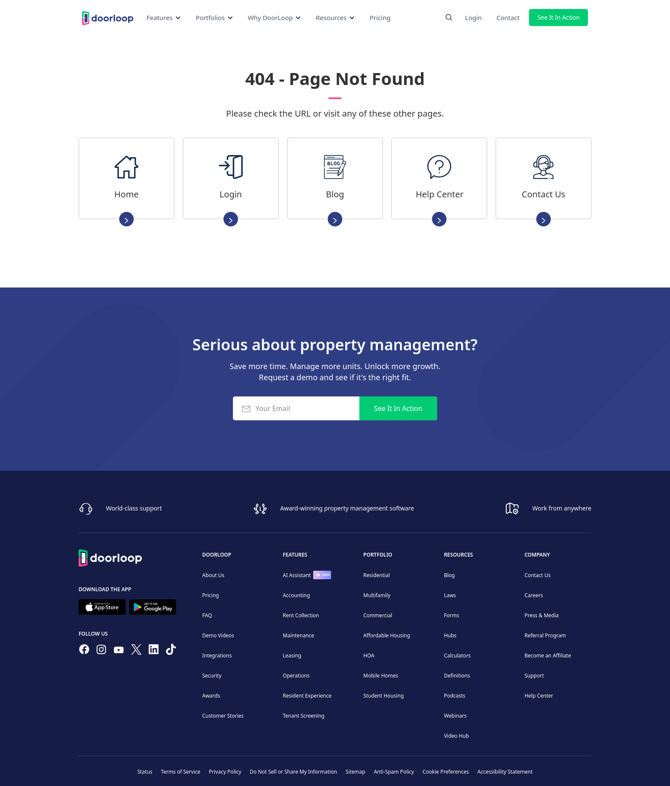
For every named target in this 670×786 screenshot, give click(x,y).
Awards (211, 695)
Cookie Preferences (446, 771)
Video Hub (456, 735)
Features (295, 554)
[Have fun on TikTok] (171, 651)
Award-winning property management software (347, 508)
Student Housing (383, 695)
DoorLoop (216, 554)
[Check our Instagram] (101, 651)
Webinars (455, 715)
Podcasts (454, 695)
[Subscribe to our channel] (119, 651)
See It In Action (559, 17)
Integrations (217, 655)
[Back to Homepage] (107, 17)
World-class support (134, 508)
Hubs (450, 635)
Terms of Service (180, 771)
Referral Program (545, 635)
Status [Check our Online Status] (144, 771)
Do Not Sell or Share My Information (293, 771)
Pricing (380, 17)
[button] (163, 17)
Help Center (538, 695)
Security (211, 675)
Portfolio (377, 554)
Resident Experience (307, 695)
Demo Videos (218, 635)
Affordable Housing (386, 635)
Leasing (292, 655)
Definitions (457, 675)
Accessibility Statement (504, 771)
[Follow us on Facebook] (84, 651)
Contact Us (537, 575)
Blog (449, 575)
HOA (368, 655)
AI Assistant (297, 575)
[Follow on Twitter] (136, 651)
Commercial (377, 615)
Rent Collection (301, 615)
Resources (458, 554)
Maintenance (298, 635)
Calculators (457, 655)
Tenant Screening (304, 715)
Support (534, 675)
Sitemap (355, 771)
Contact (508, 17)
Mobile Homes (380, 675)
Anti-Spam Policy (394, 771)
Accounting (296, 595)
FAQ (207, 615)
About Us (213, 575)
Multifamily (376, 595)
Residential (376, 575)
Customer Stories (223, 715)
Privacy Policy (225, 771)
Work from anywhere (561, 508)
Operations (296, 675)
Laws (450, 595)
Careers (533, 595)
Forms (451, 615)
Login (473, 17)
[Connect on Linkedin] (154, 651)
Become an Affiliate (547, 655)
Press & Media (541, 615)
